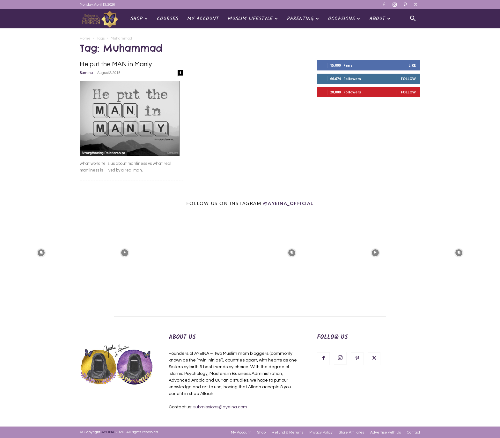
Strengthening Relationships (103, 153)
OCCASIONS (344, 19)
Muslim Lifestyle (253, 19)
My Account (203, 19)
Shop (139, 19)
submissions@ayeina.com (220, 407)
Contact (413, 432)
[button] (412, 19)
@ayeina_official (288, 203)
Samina (86, 73)
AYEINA (107, 432)
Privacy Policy (321, 432)
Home (85, 38)
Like (412, 65)
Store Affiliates (351, 432)
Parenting (303, 19)
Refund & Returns (287, 432)
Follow (408, 78)
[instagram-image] (41, 252)
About (379, 19)
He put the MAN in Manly (116, 64)
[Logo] (103, 19)
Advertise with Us (385, 432)
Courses (167, 19)
